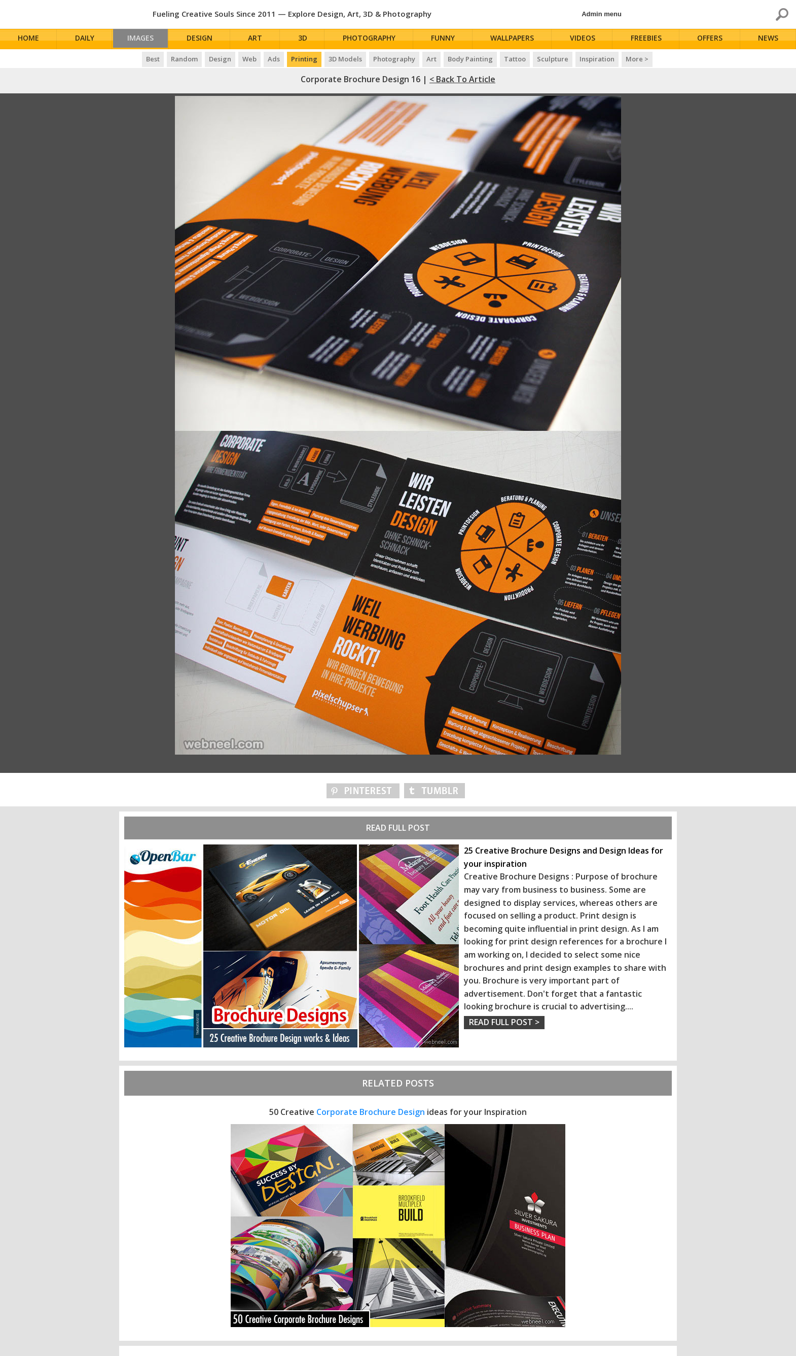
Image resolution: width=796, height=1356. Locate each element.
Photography (372, 39)
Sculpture (552, 58)
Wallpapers (514, 39)
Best (153, 58)
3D (306, 39)
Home (29, 39)
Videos (584, 39)
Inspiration (597, 58)
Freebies (647, 39)
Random (184, 58)
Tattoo (515, 58)
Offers (711, 39)
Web (249, 58)
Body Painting (470, 58)
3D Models (345, 58)
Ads (274, 58)
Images (143, 39)
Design (204, 39)
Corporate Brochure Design (370, 1111)
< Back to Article (462, 79)
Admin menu (602, 14)
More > (637, 58)
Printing (304, 58)
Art (259, 39)
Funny (446, 39)
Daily (84, 39)
